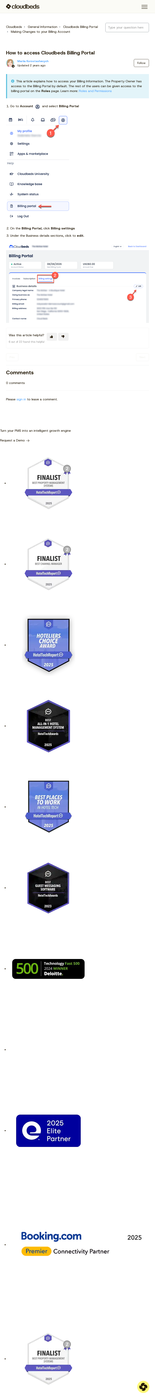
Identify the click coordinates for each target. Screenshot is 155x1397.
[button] (144, 7)
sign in (21, 399)
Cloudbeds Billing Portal (80, 27)
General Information (42, 27)
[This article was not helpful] (63, 337)
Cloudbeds (14, 27)
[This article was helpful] (52, 337)
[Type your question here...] (127, 27)
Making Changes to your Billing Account (40, 32)
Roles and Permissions (95, 91)
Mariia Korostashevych (32, 61)
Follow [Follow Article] (141, 63)
